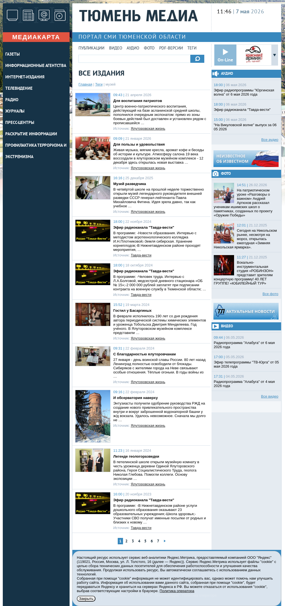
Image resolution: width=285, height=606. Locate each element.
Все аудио (269, 140)
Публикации (91, 48)
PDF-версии (171, 48)
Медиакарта (36, 37)
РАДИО (11, 100)
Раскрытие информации (31, 134)
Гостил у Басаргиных (132, 310)
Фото (149, 48)
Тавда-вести (141, 255)
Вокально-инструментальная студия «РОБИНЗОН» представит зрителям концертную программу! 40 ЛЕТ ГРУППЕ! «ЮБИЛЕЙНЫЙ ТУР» (244, 272)
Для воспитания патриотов (137, 101)
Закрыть (86, 599)
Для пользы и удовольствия (139, 144)
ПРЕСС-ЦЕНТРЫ (19, 123)
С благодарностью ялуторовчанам (144, 354)
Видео (115, 48)
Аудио (133, 48)
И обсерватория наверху (135, 398)
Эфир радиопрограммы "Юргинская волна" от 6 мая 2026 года (244, 92)
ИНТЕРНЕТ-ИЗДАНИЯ (24, 77)
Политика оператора (177, 591)
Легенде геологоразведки (136, 456)
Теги (191, 48)
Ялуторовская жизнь (148, 128)
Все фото (270, 294)
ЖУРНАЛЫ (14, 111)
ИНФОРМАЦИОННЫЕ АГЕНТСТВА (35, 66)
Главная (85, 84)
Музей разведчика (129, 184)
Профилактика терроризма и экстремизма (36, 151)
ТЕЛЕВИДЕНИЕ (19, 88)
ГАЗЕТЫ (12, 54)
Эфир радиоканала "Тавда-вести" (143, 227)
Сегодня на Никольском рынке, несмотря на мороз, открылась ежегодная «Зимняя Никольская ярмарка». (245, 238)
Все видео (269, 396)
